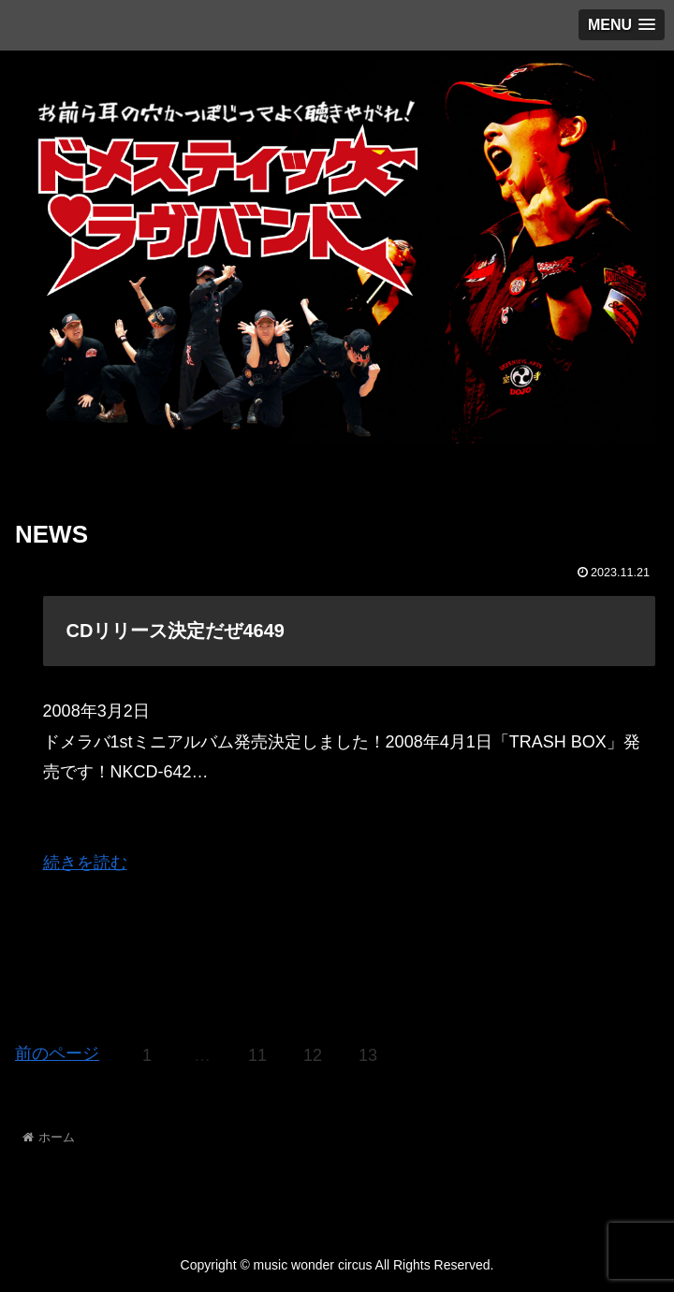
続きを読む (85, 862)
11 (257, 1055)
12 (312, 1055)
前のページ (57, 1053)
